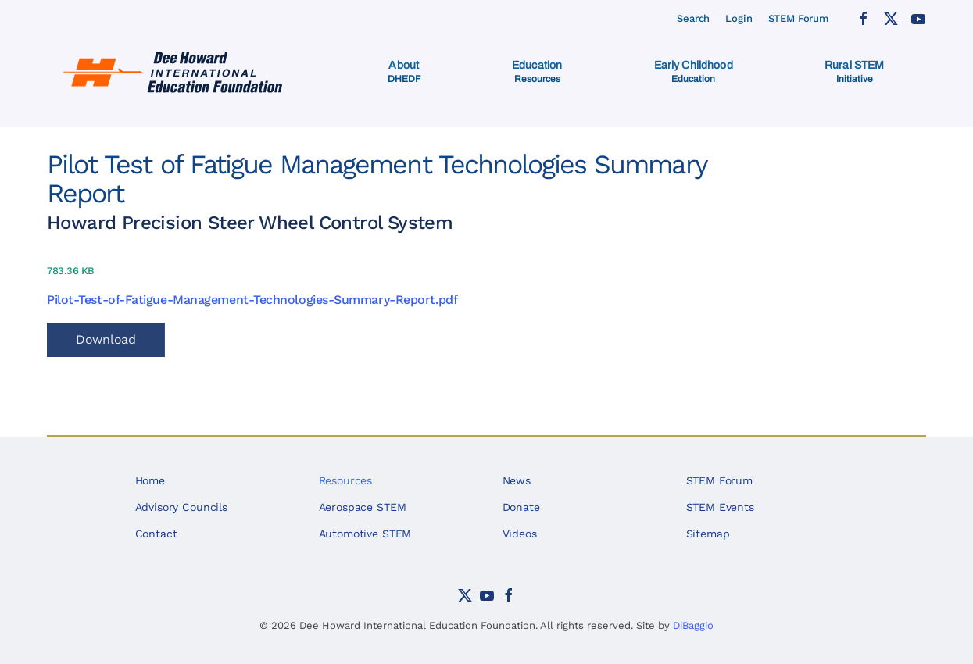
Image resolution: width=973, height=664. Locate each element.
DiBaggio (693, 625)
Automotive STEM (365, 533)
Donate (521, 507)
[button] (403, 72)
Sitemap (708, 533)
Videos (520, 533)
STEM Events (720, 507)
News (517, 480)
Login (738, 18)
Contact (156, 533)
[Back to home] (175, 72)
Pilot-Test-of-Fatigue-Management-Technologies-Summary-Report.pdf (252, 299)
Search (693, 18)
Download (106, 339)
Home (150, 480)
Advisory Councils (181, 507)
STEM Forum (798, 18)
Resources (346, 480)
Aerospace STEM (362, 507)
